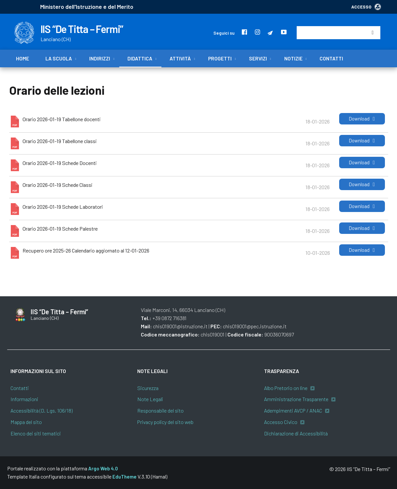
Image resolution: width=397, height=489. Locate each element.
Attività (180, 58)
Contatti (331, 58)
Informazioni (24, 399)
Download (362, 119)
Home (22, 58)
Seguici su (224, 33)
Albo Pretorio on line (285, 388)
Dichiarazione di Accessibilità (296, 433)
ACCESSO (366, 6)
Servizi (258, 58)
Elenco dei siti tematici (35, 433)
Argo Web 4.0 (103, 468)
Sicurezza (147, 388)
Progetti (220, 58)
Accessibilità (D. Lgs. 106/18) (41, 410)
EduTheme (124, 477)
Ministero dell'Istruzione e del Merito (86, 6)
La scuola (58, 58)
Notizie (293, 58)
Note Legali (150, 399)
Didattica (139, 58)
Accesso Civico (280, 422)
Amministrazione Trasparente (296, 399)
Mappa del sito (26, 422)
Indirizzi (99, 58)
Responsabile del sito (160, 410)
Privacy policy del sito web (165, 422)
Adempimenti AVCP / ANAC (293, 410)
